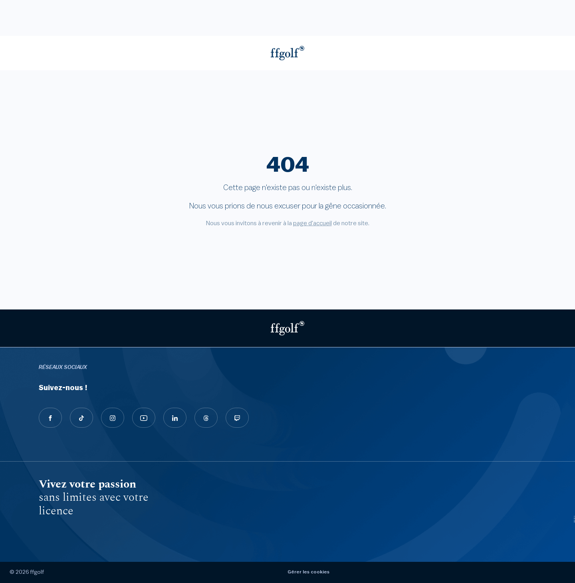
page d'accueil (312, 223)
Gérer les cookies (308, 571)
